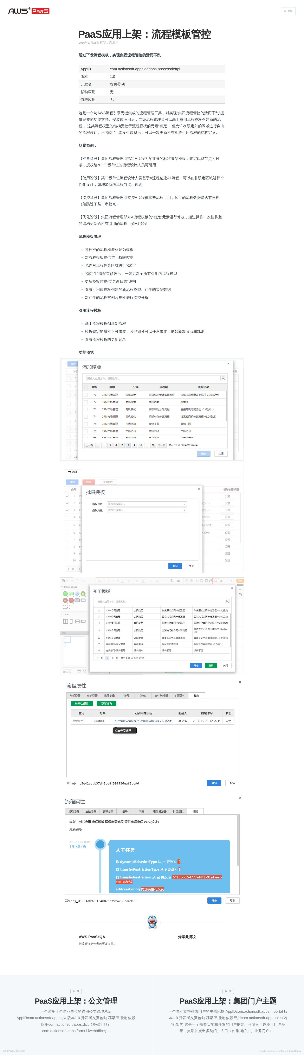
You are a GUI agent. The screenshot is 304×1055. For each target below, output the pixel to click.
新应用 (113, 42)
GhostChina (295, 1051)
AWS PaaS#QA (92, 937)
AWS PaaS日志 (10, 1051)
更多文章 (108, 943)
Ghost (283, 1051)
